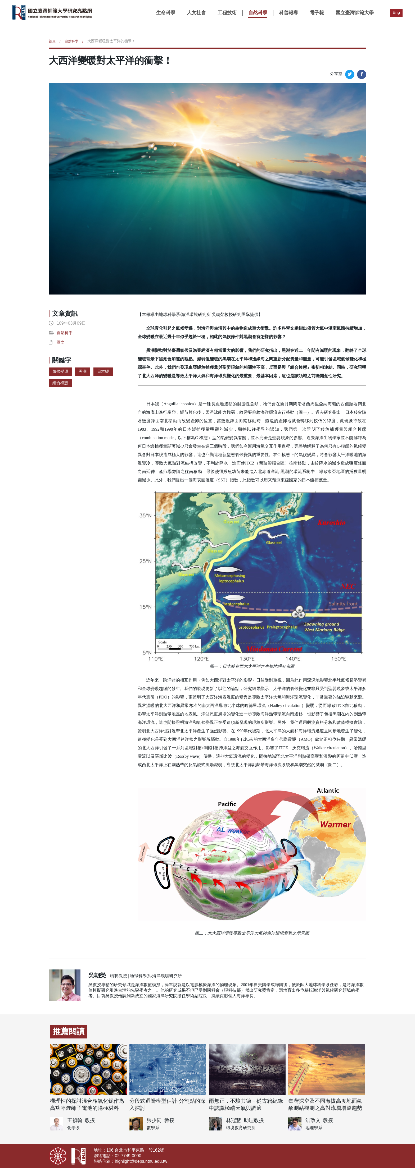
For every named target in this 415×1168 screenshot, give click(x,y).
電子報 (316, 12)
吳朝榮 (97, 975)
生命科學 (165, 12)
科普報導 (288, 12)
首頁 (52, 41)
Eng (396, 12)
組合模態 (60, 382)
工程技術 (226, 12)
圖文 (61, 342)
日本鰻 (105, 371)
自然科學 (257, 12)
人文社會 (196, 12)
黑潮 (84, 371)
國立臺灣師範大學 (354, 12)
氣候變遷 (60, 371)
